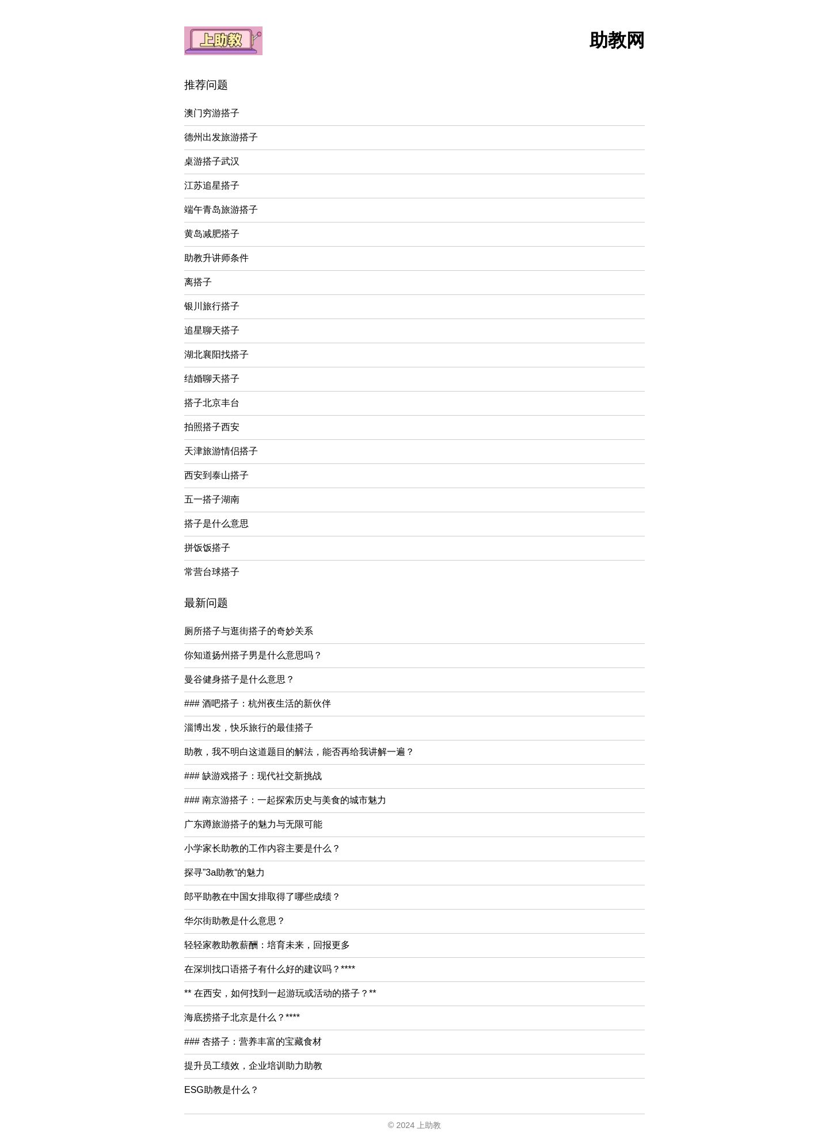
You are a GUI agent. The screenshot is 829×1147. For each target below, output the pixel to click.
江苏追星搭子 (211, 185)
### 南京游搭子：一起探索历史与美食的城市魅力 (285, 800)
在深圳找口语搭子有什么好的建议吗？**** (269, 969)
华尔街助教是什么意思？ (235, 921)
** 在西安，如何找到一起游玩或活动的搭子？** (280, 993)
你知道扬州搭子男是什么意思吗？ (253, 655)
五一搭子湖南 (211, 499)
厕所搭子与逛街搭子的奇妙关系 (248, 631)
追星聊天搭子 (211, 330)
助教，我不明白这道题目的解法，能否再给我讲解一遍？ (299, 752)
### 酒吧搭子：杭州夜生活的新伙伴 (257, 703)
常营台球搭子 (211, 572)
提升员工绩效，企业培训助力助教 (253, 1066)
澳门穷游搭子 (211, 113)
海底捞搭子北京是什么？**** (242, 1017)
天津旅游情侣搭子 (221, 451)
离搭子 (198, 282)
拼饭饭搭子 (207, 548)
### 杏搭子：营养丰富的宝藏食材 (253, 1041)
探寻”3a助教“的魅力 (224, 872)
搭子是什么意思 (216, 523)
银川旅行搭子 (211, 306)
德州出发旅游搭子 (221, 137)
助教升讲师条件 (216, 258)
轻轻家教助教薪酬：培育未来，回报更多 (267, 945)
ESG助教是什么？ (221, 1090)
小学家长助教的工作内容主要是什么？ (262, 848)
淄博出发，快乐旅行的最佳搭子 (248, 727)
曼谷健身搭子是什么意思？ (239, 679)
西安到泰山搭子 (216, 475)
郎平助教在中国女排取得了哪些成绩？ (262, 897)
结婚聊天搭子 (211, 378)
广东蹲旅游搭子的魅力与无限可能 (253, 824)
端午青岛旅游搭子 (221, 209)
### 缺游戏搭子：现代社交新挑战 (253, 776)
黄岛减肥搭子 (211, 234)
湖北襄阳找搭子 (216, 354)
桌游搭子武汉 (211, 161)
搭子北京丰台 (211, 403)
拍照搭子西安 (211, 427)
